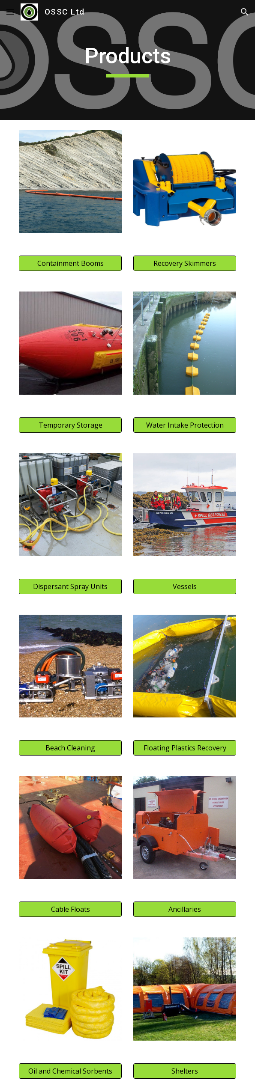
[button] (10, 12)
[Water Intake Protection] (185, 425)
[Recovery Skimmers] (185, 263)
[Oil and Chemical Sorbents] (70, 1071)
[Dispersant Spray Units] (70, 586)
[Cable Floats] (70, 909)
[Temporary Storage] (70, 425)
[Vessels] (185, 586)
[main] (127, 60)
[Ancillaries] (185, 909)
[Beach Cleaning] (70, 747)
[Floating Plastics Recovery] (185, 747)
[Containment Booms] (70, 263)
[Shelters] (185, 1071)
